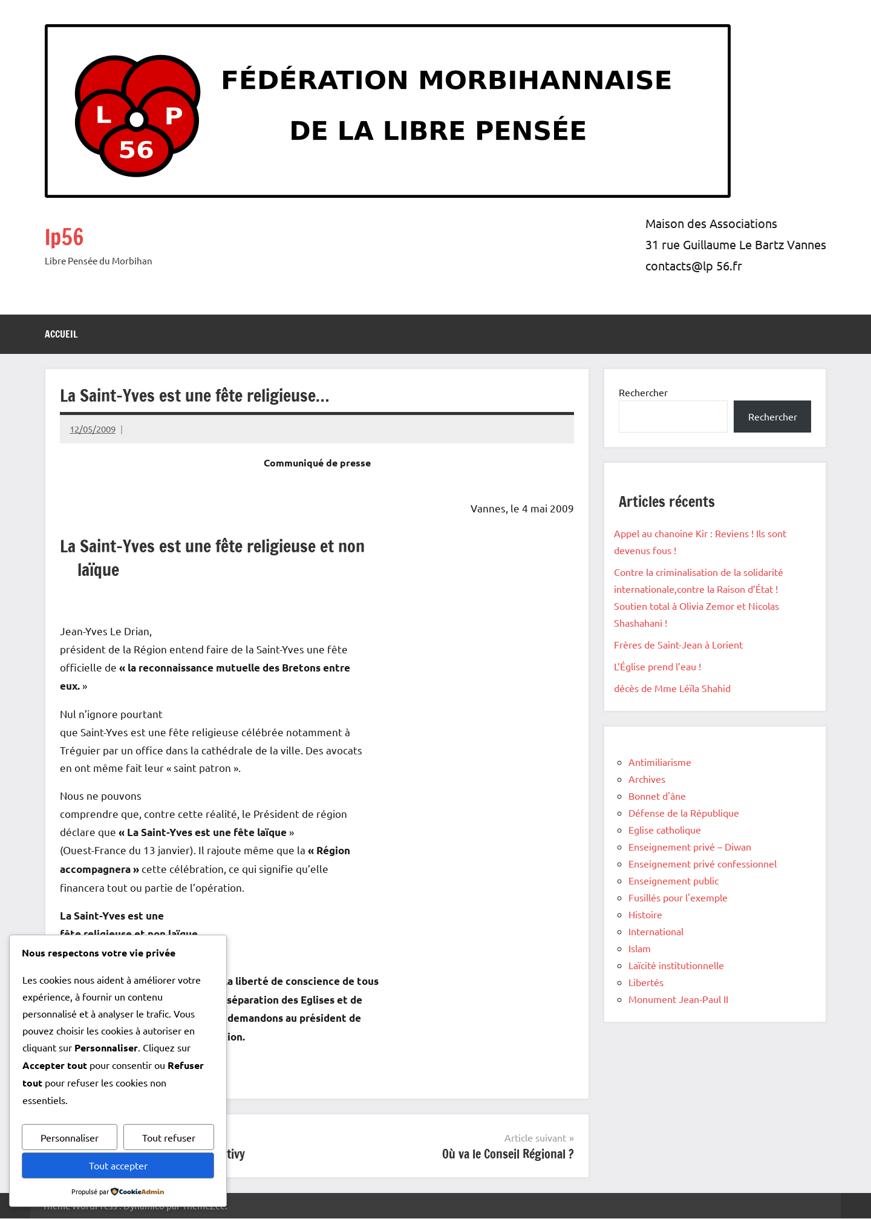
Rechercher (643, 392)
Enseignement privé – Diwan (689, 846)
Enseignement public (673, 880)
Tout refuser (168, 1137)
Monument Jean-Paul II (678, 999)
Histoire (645, 914)
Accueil (61, 334)
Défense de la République (683, 812)
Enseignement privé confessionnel (702, 863)
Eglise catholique (664, 829)
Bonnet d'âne (657, 795)
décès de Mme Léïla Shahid (672, 688)
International (655, 931)
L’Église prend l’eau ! (657, 666)
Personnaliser (70, 1137)
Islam (639, 948)
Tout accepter (118, 1165)
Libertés (646, 982)
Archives (646, 779)
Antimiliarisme (659, 762)
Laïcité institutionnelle (676, 965)
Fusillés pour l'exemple (678, 897)
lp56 (67, 235)
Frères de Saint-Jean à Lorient (678, 644)
